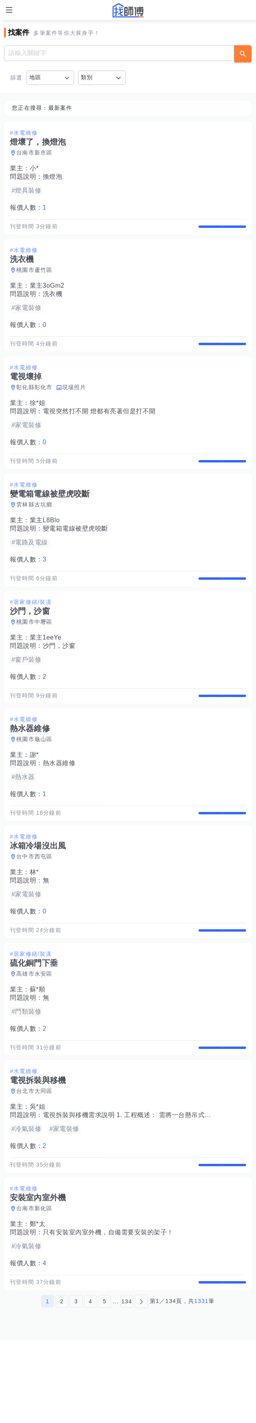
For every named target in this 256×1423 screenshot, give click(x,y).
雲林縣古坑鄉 (34, 529)
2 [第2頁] (62, 1384)
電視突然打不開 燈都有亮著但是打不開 (99, 427)
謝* (34, 796)
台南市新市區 (34, 152)
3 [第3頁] (76, 1384)
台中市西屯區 (34, 906)
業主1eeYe (45, 670)
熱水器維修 (59, 804)
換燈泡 (53, 176)
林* (34, 922)
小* (34, 168)
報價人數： (28, 207)
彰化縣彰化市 (34, 404)
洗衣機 (53, 302)
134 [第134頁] (126, 1384)
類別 (87, 77)
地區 (35, 77)
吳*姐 (38, 1173)
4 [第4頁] (90, 1384)
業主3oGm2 (47, 293)
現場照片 (74, 404)
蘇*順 (38, 1047)
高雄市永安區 (34, 1032)
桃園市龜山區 (34, 780)
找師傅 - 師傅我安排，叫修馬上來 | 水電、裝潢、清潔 (128, 10)
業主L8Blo (45, 545)
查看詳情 (222, 230)
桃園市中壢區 (34, 655)
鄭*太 (38, 1298)
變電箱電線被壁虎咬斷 (75, 553)
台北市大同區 (34, 1157)
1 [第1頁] (48, 1384)
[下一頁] (141, 1384)
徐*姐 (38, 419)
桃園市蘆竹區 (34, 278)
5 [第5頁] (105, 1384)
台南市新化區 (34, 1283)
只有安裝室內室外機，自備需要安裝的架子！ (108, 1307)
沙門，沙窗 (59, 679)
